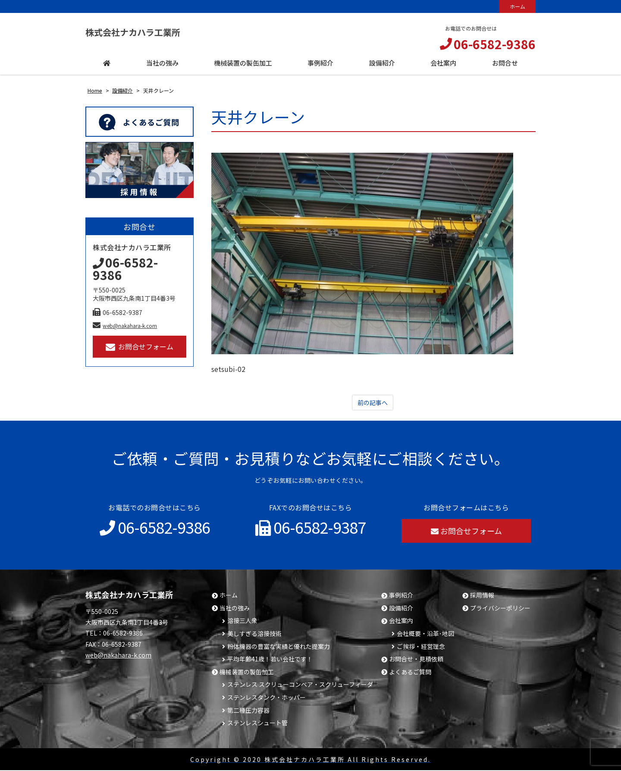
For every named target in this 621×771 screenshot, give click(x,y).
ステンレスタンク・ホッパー (266, 698)
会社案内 (401, 621)
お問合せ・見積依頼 (416, 660)
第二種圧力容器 (248, 711)
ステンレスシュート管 (257, 724)
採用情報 (482, 596)
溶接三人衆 (242, 621)
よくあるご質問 (410, 673)
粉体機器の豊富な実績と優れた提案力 (278, 647)
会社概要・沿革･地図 (425, 634)
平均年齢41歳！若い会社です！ (270, 660)
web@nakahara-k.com (125, 325)
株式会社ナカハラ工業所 (147, 32)
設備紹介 (401, 609)
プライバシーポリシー (500, 609)
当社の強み (235, 609)
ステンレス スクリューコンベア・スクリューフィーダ (300, 685)
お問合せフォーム (139, 346)
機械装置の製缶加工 (247, 673)
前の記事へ (372, 403)
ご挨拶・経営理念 (421, 647)
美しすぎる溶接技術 (254, 634)
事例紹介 (401, 596)
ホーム (517, 6)
